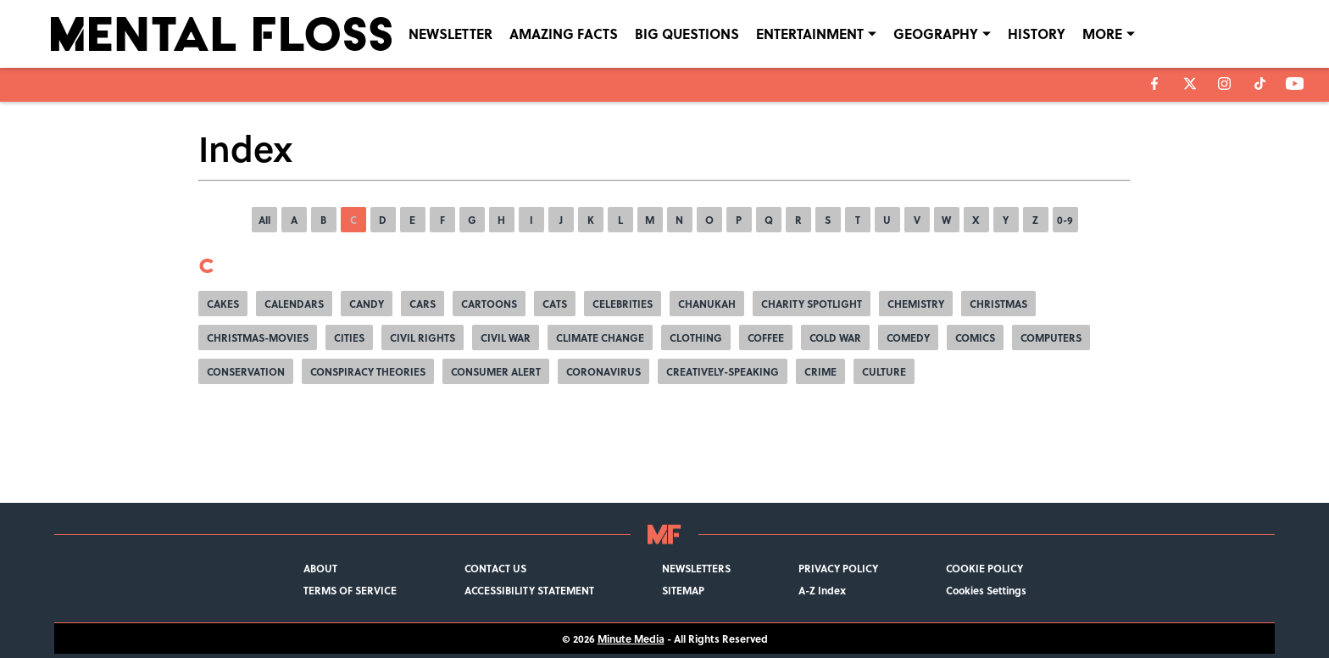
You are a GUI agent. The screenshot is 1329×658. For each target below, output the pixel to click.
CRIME (820, 371)
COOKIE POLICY (984, 568)
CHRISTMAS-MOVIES (258, 337)
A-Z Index (822, 590)
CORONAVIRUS (603, 371)
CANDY (366, 303)
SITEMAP (683, 590)
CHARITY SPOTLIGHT (811, 303)
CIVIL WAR (506, 337)
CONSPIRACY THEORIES (367, 371)
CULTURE (884, 371)
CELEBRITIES (622, 303)
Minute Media (631, 638)
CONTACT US (495, 568)
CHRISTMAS (998, 303)
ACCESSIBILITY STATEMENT (529, 590)
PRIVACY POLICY (838, 568)
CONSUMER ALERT (496, 371)
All (264, 219)
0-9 (1065, 219)
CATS (554, 303)
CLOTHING (696, 337)
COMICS (975, 337)
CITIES (349, 337)
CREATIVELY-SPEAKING (722, 371)
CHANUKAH (707, 303)
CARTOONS (489, 303)
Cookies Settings (986, 590)
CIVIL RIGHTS (422, 337)
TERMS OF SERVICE (350, 590)
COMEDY (908, 337)
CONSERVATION (246, 371)
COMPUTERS (1051, 337)
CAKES (223, 303)
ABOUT (320, 568)
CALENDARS (294, 303)
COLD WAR (835, 337)
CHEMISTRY (915, 303)
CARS (422, 303)
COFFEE (766, 337)
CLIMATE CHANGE (600, 337)
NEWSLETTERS (696, 568)
